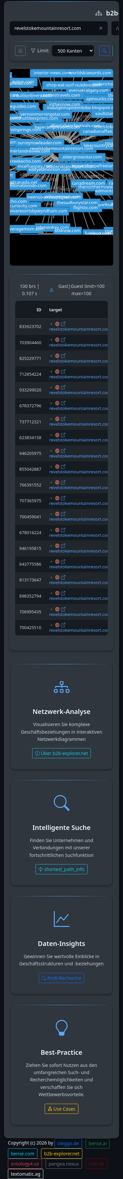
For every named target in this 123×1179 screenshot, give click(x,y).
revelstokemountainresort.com (80, 329)
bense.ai (98, 1143)
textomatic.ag (25, 1174)
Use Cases (61, 1109)
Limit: (40, 50)
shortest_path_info (61, 869)
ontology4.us (25, 1164)
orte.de (96, 1164)
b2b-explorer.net (61, 1153)
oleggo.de (68, 1143)
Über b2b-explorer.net (61, 753)
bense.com (22, 1153)
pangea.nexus (64, 1164)
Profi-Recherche (62, 978)
